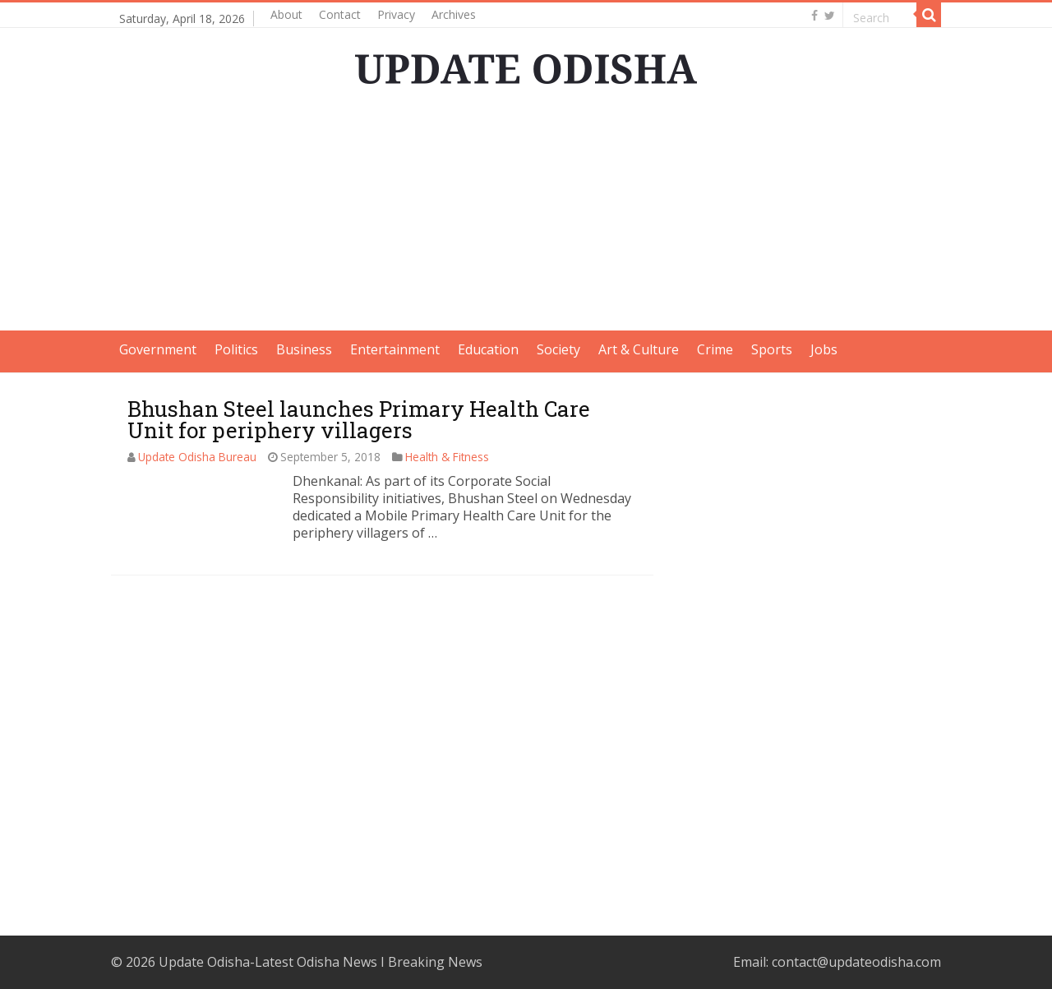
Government (157, 349)
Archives (453, 14)
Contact (340, 14)
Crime (715, 349)
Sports (771, 349)
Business (304, 349)
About (286, 14)
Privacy (396, 14)
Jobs (823, 349)
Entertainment (395, 349)
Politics (236, 349)
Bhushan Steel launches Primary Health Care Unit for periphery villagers (358, 419)
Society (558, 349)
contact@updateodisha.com (856, 962)
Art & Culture (638, 349)
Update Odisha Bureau (197, 456)
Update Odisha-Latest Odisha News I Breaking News (320, 962)
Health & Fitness (447, 456)
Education (488, 349)
